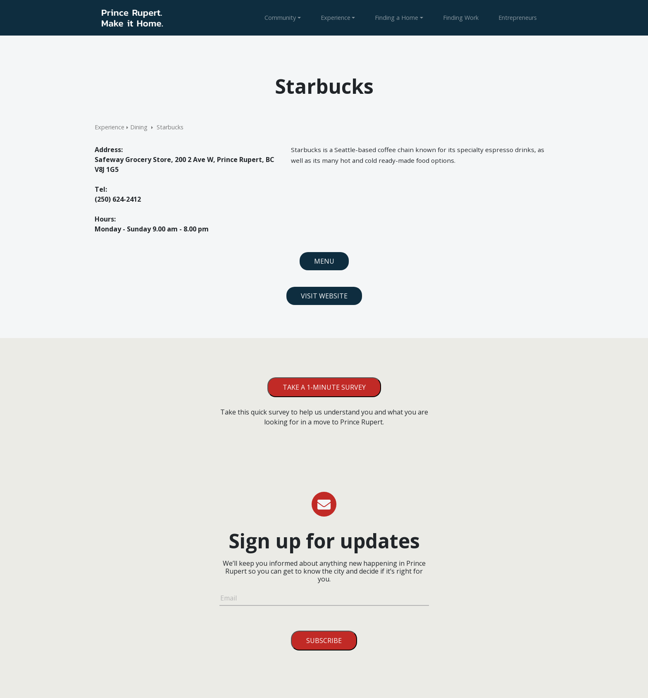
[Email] (324, 599)
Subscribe (324, 640)
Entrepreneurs (517, 17)
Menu (324, 261)
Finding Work (461, 17)
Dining (139, 127)
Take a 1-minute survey (324, 387)
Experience (335, 17)
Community (280, 17)
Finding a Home (396, 17)
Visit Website (324, 295)
